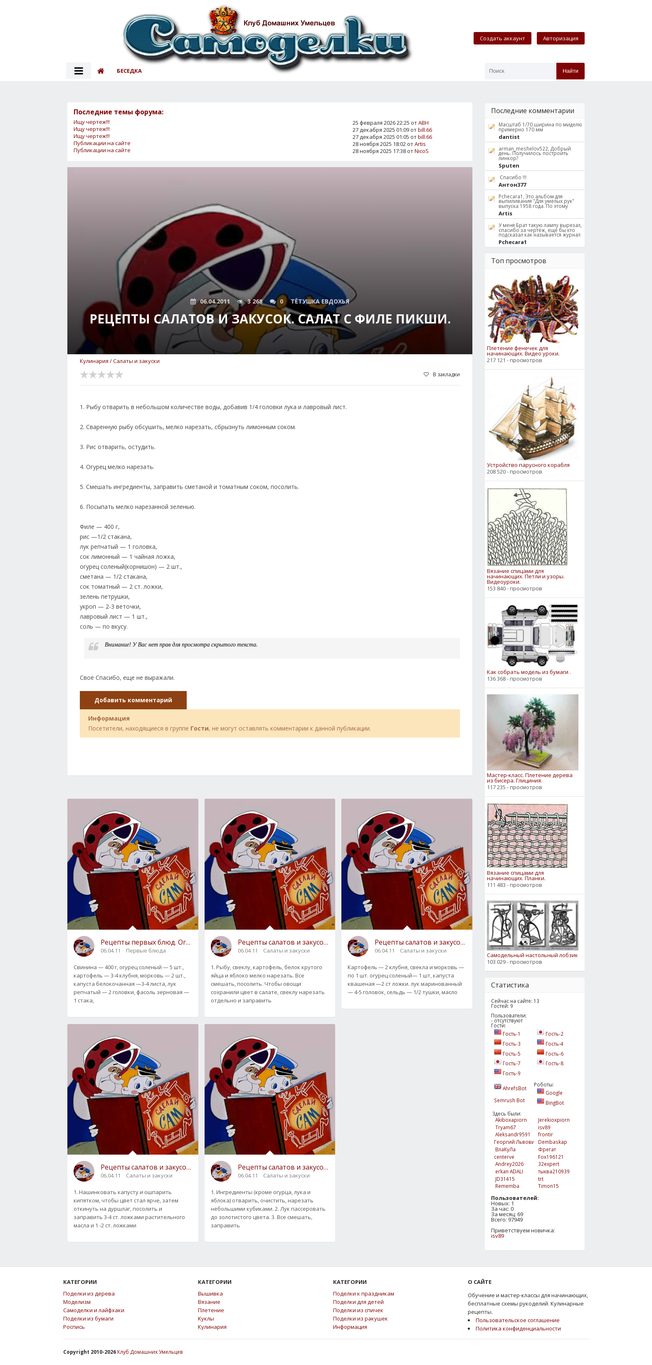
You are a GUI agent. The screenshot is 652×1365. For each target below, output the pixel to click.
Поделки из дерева (89, 1293)
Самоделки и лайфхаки (93, 1310)
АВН (423, 122)
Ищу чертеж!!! (92, 122)
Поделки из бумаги (88, 1318)
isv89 (497, 1235)
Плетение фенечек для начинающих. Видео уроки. (523, 351)
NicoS (422, 151)
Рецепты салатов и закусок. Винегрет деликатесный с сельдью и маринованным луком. (420, 942)
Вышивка (210, 1293)
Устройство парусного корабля (528, 465)
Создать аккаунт (502, 38)
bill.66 (425, 129)
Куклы (206, 1318)
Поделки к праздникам (363, 1293)
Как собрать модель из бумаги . (529, 672)
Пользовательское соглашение (518, 1320)
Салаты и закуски (136, 361)
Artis (420, 144)
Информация (350, 1327)
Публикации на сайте (102, 143)
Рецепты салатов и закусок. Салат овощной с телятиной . (283, 1167)
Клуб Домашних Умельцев (150, 1351)
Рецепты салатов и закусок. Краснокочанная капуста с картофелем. (146, 1167)
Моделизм (77, 1302)
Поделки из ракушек (360, 1318)
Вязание (209, 1302)
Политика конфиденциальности (518, 1328)
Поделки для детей (358, 1302)
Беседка (129, 70)
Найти (570, 71)
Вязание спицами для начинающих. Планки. (516, 875)
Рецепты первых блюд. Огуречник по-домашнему (146, 942)
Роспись (74, 1327)
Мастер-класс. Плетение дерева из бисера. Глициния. (530, 778)
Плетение (211, 1310)
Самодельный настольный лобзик (532, 955)
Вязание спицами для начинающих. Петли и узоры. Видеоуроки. (526, 576)
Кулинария (94, 361)
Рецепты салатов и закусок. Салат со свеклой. (283, 942)
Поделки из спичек (358, 1310)
